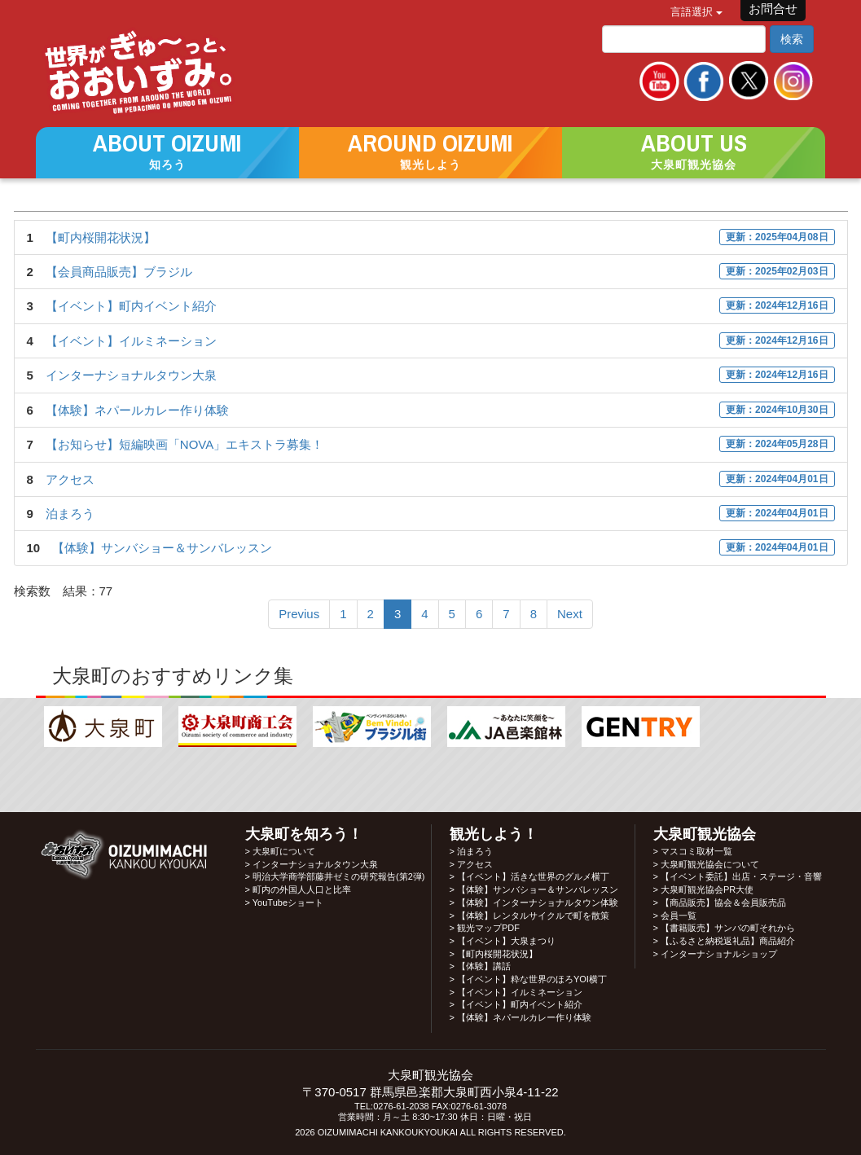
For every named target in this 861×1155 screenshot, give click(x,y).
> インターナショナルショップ (715, 954)
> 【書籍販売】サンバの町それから (724, 928)
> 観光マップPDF (485, 928)
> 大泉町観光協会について (706, 864)
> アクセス (471, 864)
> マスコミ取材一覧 (692, 851)
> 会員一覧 (674, 915)
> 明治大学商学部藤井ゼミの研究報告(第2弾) (335, 876)
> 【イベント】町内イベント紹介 (516, 1004)
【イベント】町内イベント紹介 (131, 306)
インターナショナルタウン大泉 (131, 375)
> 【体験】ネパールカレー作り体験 (520, 1017)
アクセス (70, 479)
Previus (299, 614)
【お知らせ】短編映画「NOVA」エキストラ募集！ (184, 444)
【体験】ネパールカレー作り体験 (137, 410)
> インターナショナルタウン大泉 (311, 864)
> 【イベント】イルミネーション (516, 992)
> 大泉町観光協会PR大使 (703, 889)
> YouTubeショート (284, 902)
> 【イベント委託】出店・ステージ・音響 (737, 876)
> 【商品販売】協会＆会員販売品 (719, 902)
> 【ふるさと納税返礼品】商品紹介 (724, 941)
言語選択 (696, 12)
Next (569, 614)
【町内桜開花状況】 (101, 237)
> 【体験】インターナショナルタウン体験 (534, 902)
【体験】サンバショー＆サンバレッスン (162, 548)
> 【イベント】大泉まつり (503, 941)
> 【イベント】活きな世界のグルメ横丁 (529, 876)
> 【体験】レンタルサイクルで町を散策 (529, 915)
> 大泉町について (280, 851)
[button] (167, 151)
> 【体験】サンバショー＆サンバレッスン (534, 889)
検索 (791, 39)
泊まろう (70, 513)
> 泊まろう (471, 851)
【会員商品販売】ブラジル (119, 272)
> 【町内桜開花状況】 (494, 954)
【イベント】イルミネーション (131, 341)
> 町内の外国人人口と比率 (298, 889)
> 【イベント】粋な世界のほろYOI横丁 (528, 979)
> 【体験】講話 (480, 966)
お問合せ (773, 8)
